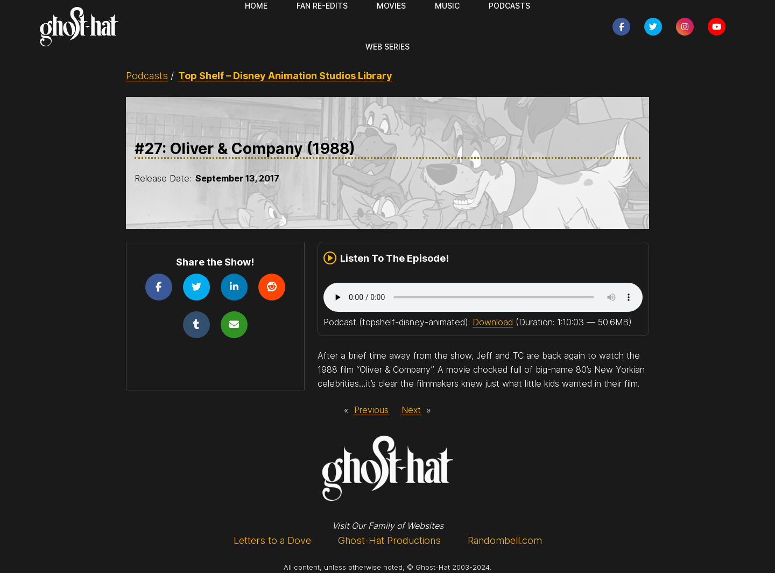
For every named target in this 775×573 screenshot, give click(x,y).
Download (493, 322)
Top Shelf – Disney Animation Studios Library (285, 75)
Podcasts (147, 75)
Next (411, 409)
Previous (371, 409)
